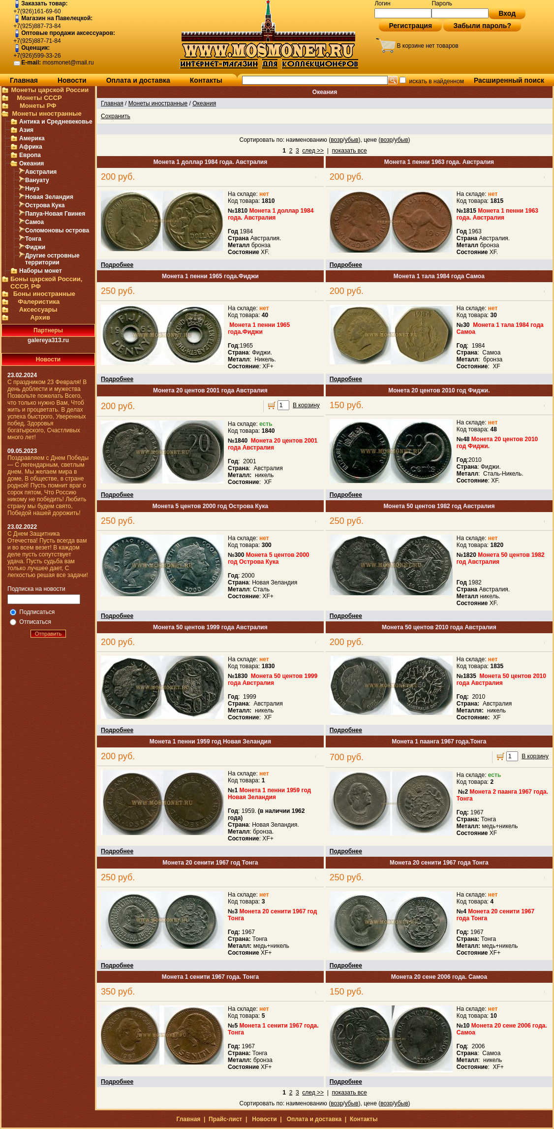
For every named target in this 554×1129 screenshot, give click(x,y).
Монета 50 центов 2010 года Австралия (439, 627)
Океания (31, 163)
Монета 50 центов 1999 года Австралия (210, 627)
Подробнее (117, 264)
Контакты (206, 80)
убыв (351, 139)
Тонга (33, 238)
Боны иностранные (44, 293)
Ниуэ (32, 188)
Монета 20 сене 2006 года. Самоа (439, 976)
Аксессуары (38, 309)
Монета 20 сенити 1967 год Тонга (210, 862)
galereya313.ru (48, 340)
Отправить (48, 634)
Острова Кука (44, 205)
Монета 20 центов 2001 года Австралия (210, 390)
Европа (30, 155)
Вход (507, 13)
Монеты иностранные (46, 113)
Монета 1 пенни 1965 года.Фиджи (210, 276)
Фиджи (35, 247)
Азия (26, 130)
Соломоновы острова (57, 230)
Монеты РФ (38, 105)
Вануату (37, 180)
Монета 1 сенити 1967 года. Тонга (210, 976)
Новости (72, 80)
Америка (32, 138)
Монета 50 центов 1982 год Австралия (438, 506)
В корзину (306, 405)
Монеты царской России (50, 90)
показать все (349, 150)
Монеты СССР (39, 97)
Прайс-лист (225, 1119)
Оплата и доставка (138, 80)
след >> (313, 150)
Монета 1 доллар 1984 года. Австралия (211, 162)
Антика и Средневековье (55, 121)
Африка (30, 146)
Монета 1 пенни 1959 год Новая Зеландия (210, 741)
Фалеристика (39, 301)
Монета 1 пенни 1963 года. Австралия (439, 162)
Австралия (41, 171)
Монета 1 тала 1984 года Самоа (439, 276)
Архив (40, 317)
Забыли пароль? (482, 26)
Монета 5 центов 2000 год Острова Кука (210, 506)
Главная (24, 80)
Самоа (34, 222)
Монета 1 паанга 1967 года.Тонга (439, 741)
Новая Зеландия (49, 197)
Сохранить (115, 116)
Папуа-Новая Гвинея (55, 213)
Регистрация (410, 26)
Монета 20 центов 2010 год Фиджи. (439, 390)
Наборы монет (40, 270)
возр (337, 139)
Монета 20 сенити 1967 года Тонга (439, 862)
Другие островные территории (52, 259)
